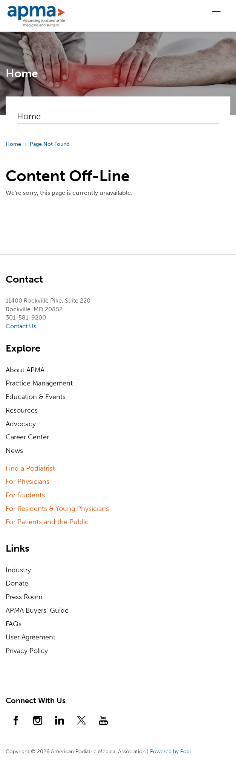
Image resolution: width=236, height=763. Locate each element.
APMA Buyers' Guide (37, 610)
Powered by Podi (170, 751)
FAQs (13, 624)
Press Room (24, 597)
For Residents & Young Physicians (57, 509)
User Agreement (30, 637)
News (14, 450)
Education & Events (36, 397)
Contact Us (21, 326)
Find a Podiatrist (30, 468)
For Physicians (27, 481)
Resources (22, 410)
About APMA (25, 370)
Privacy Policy (27, 651)
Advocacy (21, 424)
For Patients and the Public (47, 522)
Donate (17, 583)
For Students (25, 495)
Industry (18, 570)
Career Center (27, 437)
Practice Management (39, 383)
